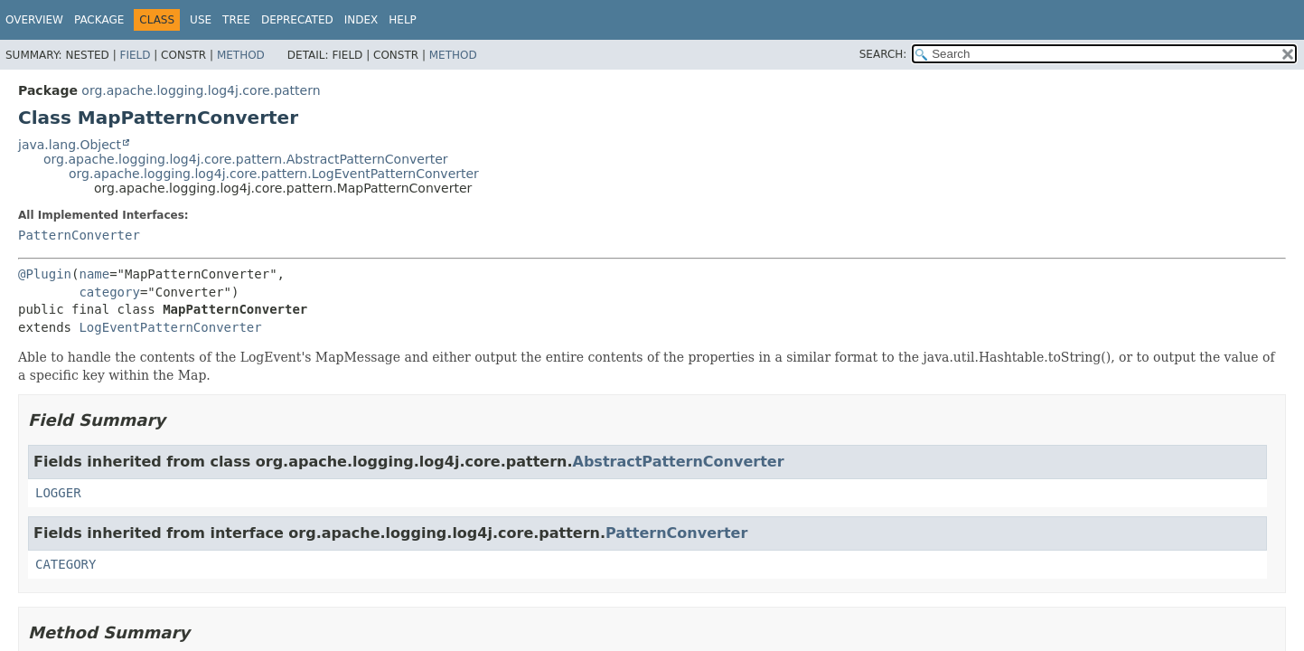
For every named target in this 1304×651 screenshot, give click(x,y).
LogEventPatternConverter (170, 327)
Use (200, 20)
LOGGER (58, 493)
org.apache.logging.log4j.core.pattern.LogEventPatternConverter (274, 173)
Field (134, 55)
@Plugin (44, 274)
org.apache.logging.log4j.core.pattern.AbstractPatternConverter (245, 159)
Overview (34, 20)
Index (361, 20)
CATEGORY (65, 564)
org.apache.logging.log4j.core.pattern (200, 90)
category (109, 292)
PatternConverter (79, 235)
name (94, 274)
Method (241, 55)
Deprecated (297, 20)
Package (99, 20)
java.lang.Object (69, 144)
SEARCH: (883, 54)
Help (403, 20)
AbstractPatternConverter (678, 461)
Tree (236, 20)
